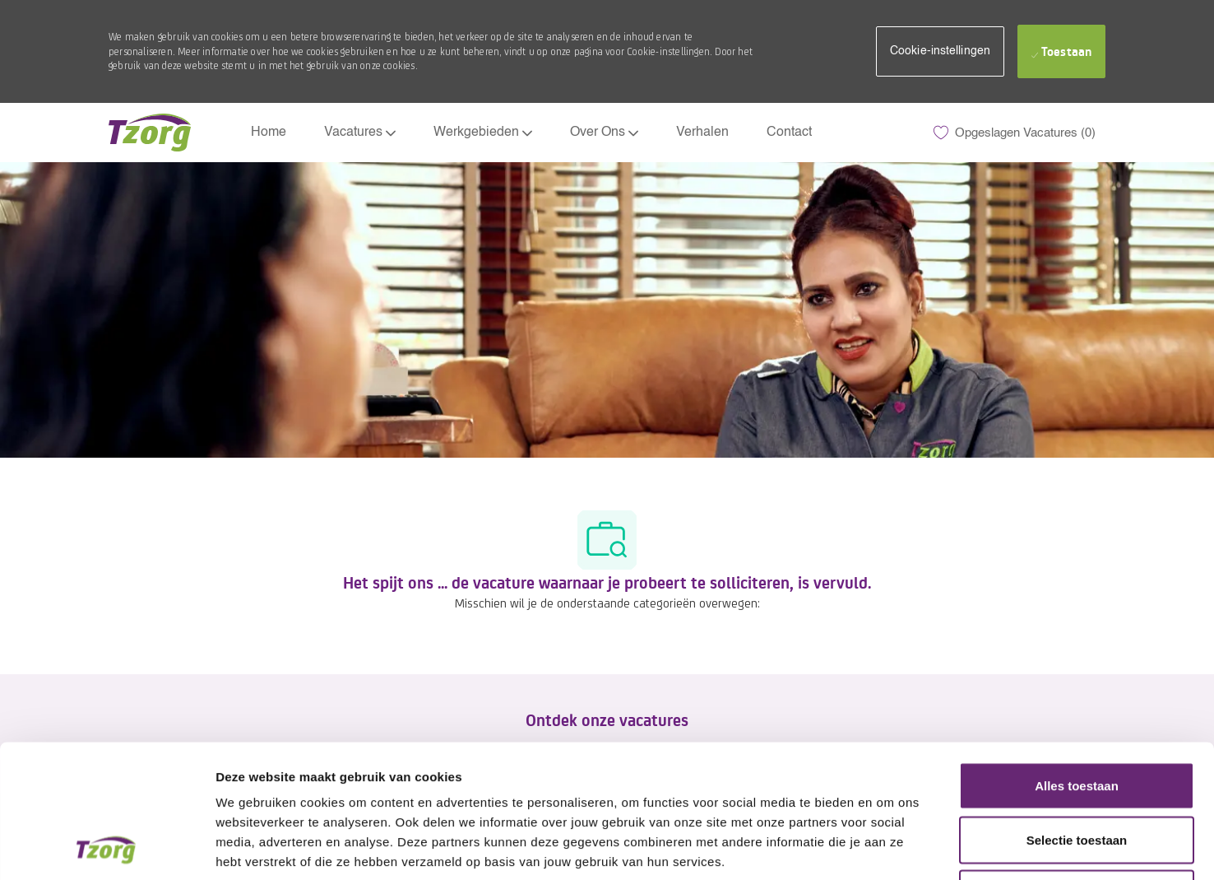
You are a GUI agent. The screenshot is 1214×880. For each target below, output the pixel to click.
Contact (789, 132)
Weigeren (1076, 772)
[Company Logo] (150, 132)
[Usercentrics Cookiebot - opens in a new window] (106, 848)
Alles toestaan (1077, 664)
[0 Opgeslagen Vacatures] (1015, 132)
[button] (940, 51)
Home (268, 132)
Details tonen (888, 848)
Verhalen (702, 132)
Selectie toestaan (1077, 718)
